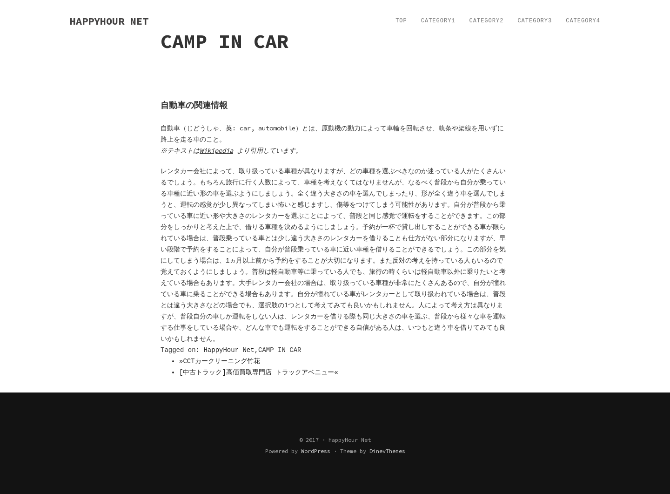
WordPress (315, 450)
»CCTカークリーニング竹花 (219, 361)
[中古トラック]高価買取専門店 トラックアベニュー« (258, 372)
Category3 (534, 21)
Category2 (486, 21)
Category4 (583, 21)
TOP (401, 21)
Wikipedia (217, 150)
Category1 (438, 21)
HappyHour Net (228, 350)
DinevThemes (387, 450)
